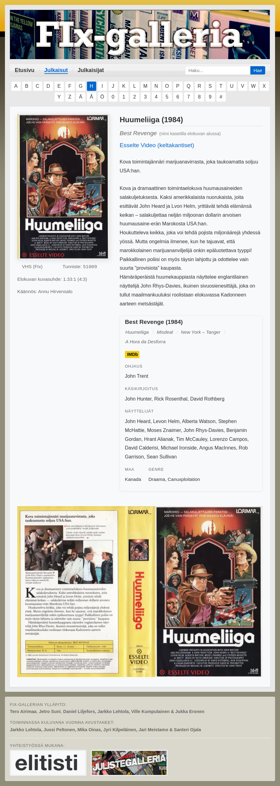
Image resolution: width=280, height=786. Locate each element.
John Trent (136, 376)
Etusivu (25, 70)
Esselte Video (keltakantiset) (157, 145)
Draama (156, 479)
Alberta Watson (199, 421)
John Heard (137, 421)
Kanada (133, 479)
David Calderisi (141, 447)
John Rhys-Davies (203, 430)
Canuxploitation (184, 479)
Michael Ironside (179, 447)
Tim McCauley (191, 439)
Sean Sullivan (161, 456)
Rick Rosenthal (170, 398)
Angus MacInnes (217, 447)
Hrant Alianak (158, 439)
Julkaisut (56, 70)
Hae (257, 70)
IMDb (132, 354)
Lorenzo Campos (228, 439)
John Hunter (138, 398)
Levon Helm (166, 421)
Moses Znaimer (164, 430)
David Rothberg (207, 398)
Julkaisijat (91, 70)
